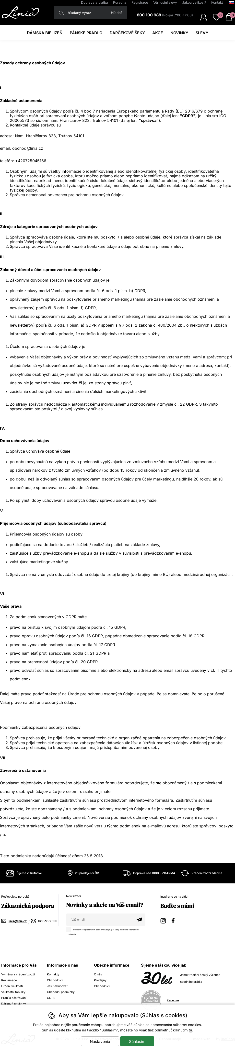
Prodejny (100, 980)
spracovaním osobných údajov (97, 930)
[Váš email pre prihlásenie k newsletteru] (99, 920)
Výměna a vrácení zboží (18, 974)
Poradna (119, 2)
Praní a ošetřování (13, 998)
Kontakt (217, 2)
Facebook (175, 920)
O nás (98, 974)
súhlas (138, 1025)
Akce (157, 32)
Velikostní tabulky (13, 992)
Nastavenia (100, 1041)
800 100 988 (47, 921)
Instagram (163, 920)
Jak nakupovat (57, 986)
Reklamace (9, 980)
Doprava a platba (94, 2)
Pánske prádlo (86, 32)
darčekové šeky (127, 32)
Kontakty (53, 974)
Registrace (139, 2)
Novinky (179, 32)
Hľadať (116, 13)
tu (190, 1030)
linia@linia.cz (18, 921)
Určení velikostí (12, 986)
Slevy (202, 32)
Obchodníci (55, 980)
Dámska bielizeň (44, 32)
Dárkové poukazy (13, 1003)
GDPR (51, 998)
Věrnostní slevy (165, 2)
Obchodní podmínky (61, 992)
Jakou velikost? (194, 2)
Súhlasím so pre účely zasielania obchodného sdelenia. (104, 931)
